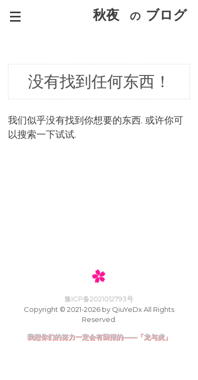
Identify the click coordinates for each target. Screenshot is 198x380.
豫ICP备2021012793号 (99, 298)
